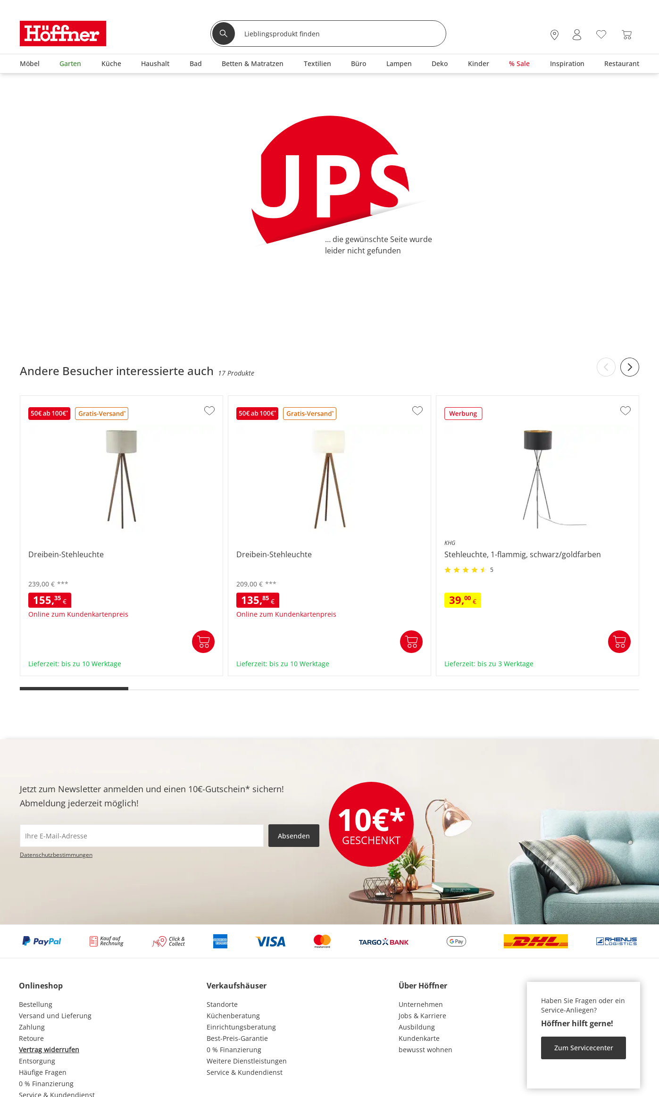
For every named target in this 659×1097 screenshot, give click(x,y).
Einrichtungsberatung (241, 1026)
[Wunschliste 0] (601, 33)
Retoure (31, 1038)
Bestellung (35, 1004)
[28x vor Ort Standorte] (555, 34)
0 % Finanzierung (46, 1083)
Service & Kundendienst (245, 1072)
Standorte (222, 1004)
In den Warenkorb (203, 641)
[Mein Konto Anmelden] (577, 34)
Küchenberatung (233, 1015)
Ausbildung (417, 1026)
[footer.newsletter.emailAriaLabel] (142, 835)
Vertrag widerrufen (49, 1049)
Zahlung (32, 1026)
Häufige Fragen (43, 1072)
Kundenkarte (419, 1038)
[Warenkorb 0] (626, 34)
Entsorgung (37, 1060)
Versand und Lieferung (55, 1015)
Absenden (294, 835)
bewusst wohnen (425, 1049)
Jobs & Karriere (422, 1015)
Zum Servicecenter (583, 1047)
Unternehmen (421, 1004)
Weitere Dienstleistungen (247, 1060)
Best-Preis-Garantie (237, 1038)
